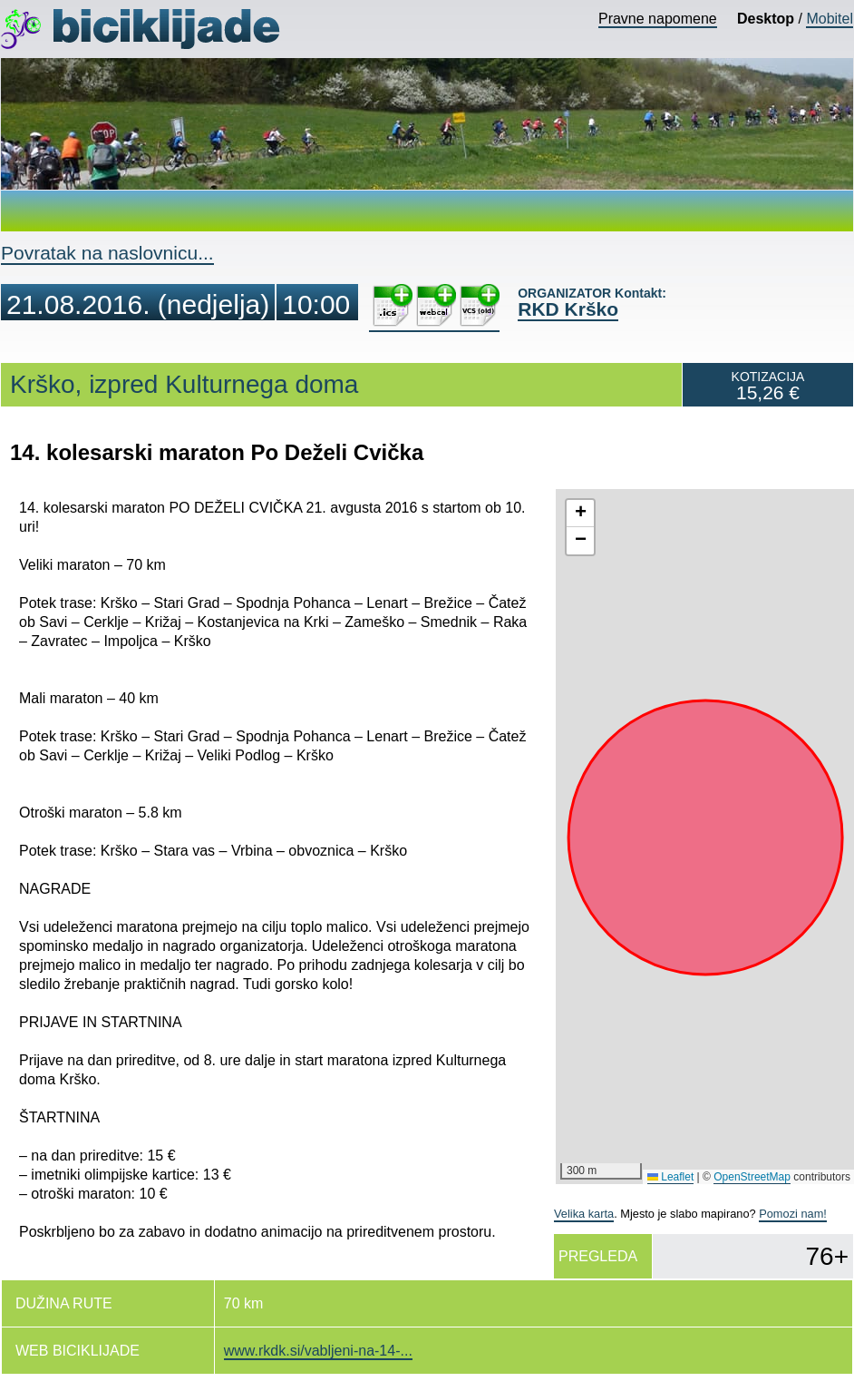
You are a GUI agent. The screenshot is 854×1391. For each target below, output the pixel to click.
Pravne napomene (657, 18)
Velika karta (584, 1213)
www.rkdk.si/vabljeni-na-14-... (318, 1350)
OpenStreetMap (752, 1177)
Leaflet (670, 1177)
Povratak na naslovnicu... (107, 252)
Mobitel (829, 18)
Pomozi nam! (793, 1213)
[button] (580, 513)
